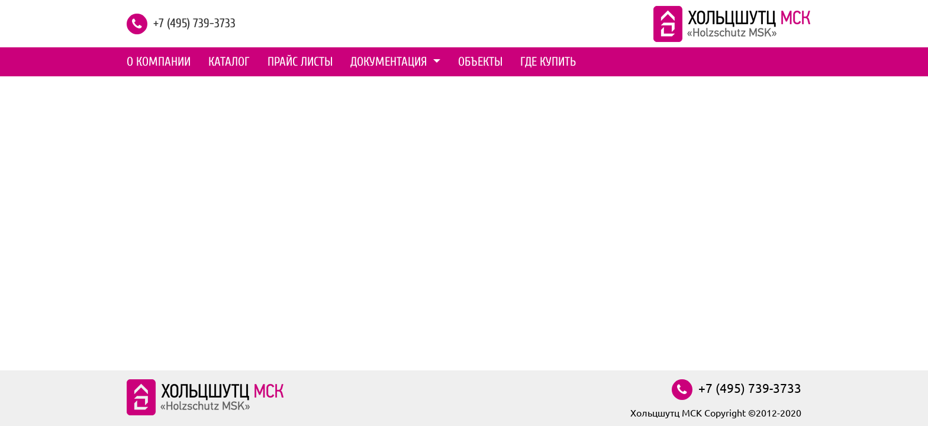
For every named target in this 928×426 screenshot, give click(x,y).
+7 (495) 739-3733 (194, 22)
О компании (159, 61)
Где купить (548, 61)
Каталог (229, 61)
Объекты (480, 61)
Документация (390, 61)
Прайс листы (300, 61)
